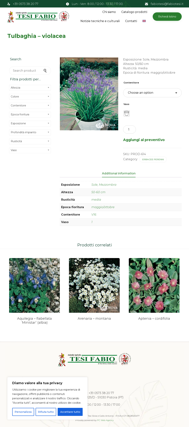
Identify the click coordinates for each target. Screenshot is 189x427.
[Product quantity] (129, 129)
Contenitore (131, 82)
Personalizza (23, 412)
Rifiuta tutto (46, 412)
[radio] (126, 113)
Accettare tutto (70, 412)
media (96, 199)
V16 (93, 214)
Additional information (119, 173)
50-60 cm (98, 192)
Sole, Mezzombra (103, 184)
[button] (167, 16)
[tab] (120, 173)
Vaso (126, 104)
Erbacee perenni (153, 159)
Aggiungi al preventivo (144, 140)
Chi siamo (109, 12)
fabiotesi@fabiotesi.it (167, 4)
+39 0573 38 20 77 (25, 4)
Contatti (131, 21)
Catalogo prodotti (134, 12)
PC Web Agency (105, 420)
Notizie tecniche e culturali (100, 21)
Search (45, 71)
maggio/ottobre (103, 207)
